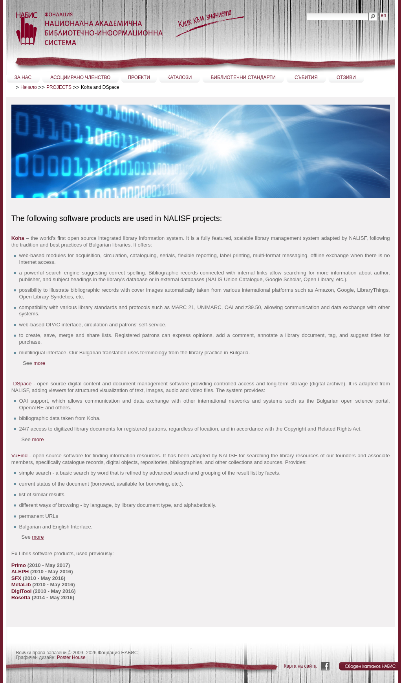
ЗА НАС (23, 77)
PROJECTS (58, 87)
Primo (19, 565)
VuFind (19, 455)
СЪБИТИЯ (306, 77)
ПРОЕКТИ (139, 77)
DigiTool (22, 591)
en (383, 15)
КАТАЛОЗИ (179, 77)
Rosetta (21, 597)
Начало (28, 87)
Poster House (71, 657)
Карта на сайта (300, 666)
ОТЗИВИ (346, 77)
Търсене (306, 12)
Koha (17, 238)
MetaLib (21, 584)
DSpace (22, 384)
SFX (17, 578)
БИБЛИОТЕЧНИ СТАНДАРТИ (243, 77)
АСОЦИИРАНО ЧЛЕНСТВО (80, 77)
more (39, 363)
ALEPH (20, 571)
